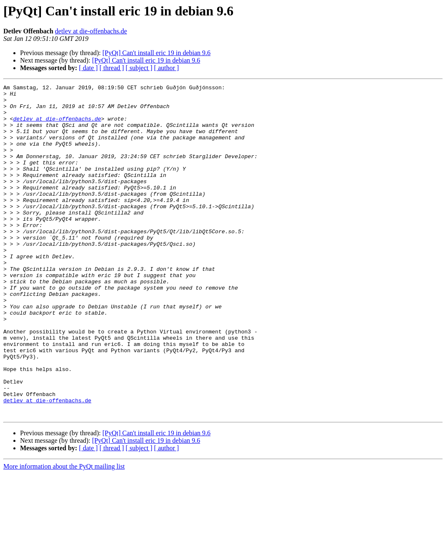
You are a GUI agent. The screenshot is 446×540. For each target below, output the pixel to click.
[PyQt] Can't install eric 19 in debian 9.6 (156, 52)
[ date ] (88, 67)
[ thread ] (111, 67)
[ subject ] (139, 67)
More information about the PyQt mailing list (64, 532)
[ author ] (166, 67)
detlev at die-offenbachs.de (91, 31)
